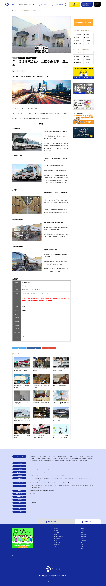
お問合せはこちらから (83, 23)
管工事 (87, 478)
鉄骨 (43, 480)
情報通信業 (78, 34)
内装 (40, 478)
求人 (91, 458)
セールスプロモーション (19, 505)
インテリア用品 (32, 475)
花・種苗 (66, 460)
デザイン (75, 456)
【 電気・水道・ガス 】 (19, 493)
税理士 (46, 472)
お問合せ (55, 546)
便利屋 (56, 458)
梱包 (47, 490)
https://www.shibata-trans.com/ (29, 336)
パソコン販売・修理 (89, 456)
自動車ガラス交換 (50, 460)
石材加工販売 (34, 460)
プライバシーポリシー (58, 542)
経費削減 (55, 540)
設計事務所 (34, 480)
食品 (86, 460)
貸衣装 (70, 460)
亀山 (82, 542)
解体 (30, 480)
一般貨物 (28, 57)
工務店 (60, 478)
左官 (63, 478)
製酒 (83, 485)
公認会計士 (32, 472)
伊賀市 (82, 552)
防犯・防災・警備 (81, 460)
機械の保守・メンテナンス (53, 485)
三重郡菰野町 (83, 540)
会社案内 (55, 534)
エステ (35, 456)
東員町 (82, 532)
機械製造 (60, 485)
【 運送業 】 (22, 57)
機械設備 (69, 478)
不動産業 (88, 40)
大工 (53, 478)
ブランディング (50, 482)
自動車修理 (56, 460)
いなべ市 (82, 530)
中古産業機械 (45, 475)
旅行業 (88, 458)
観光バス (53, 490)
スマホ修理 (70, 456)
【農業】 (19, 502)
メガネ (41, 475)
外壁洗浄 (70, 458)
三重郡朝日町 (83, 536)
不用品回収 (38, 458)
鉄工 (30, 487)
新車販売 (84, 458)
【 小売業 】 (19, 475)
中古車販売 (43, 458)
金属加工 (91, 485)
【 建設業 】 (19, 478)
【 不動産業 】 (19, 466)
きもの (37, 475)
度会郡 (82, 550)
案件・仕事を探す (60, 4)
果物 (33, 502)
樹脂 (46, 485)
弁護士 (36, 472)
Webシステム (32, 482)
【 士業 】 (19, 472)
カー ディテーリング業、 (42, 456)
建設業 (87, 37)
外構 (48, 478)
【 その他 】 (19, 463)
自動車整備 (62, 460)
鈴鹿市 (82, 544)
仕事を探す (56, 530)
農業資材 (86, 485)
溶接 (79, 478)
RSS (14, 555)
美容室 (42, 460)
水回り (73, 478)
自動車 (50, 490)
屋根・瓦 (56, 478)
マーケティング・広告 (66, 482)
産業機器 (64, 485)
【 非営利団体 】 (19, 496)
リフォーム (32, 478)
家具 (55, 475)
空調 (84, 478)
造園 (41, 480)
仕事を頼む (56, 528)
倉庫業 (41, 490)
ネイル (83, 456)
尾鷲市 (82, 557)
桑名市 (15, 57)
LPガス (31, 493)
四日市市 (82, 538)
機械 (66, 478)
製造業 (87, 34)
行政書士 (50, 472)
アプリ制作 (38, 482)
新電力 (34, 493)
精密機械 (68, 485)
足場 (38, 480)
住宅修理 (52, 458)
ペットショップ (32, 458)
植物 (58, 475)
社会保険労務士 (41, 472)
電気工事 (47, 480)
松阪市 (82, 548)
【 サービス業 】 (19, 456)
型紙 (39, 485)
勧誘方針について (57, 544)
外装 (50, 478)
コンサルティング (64, 456)
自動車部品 (62, 475)
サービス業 (78, 43)
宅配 (34, 57)
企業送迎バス (36, 490)
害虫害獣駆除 (75, 458)
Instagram (12, 555)
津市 (82, 546)
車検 (73, 460)
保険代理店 (61, 458)
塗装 (45, 478)
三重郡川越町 (83, 534)
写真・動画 (66, 458)
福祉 (39, 460)
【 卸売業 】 (19, 469)
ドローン (79, 456)
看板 (82, 478)
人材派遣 (48, 458)
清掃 (30, 460)
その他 (87, 43)
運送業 (77, 37)
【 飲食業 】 (19, 499)
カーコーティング (51, 456)
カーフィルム (57, 456)
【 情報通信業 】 (19, 482)
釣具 (76, 460)
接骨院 (80, 458)
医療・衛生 (32, 485)
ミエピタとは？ (57, 532)
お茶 (30, 502)
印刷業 (36, 485)
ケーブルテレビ (43, 482)
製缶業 (77, 485)
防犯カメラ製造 (38, 487)
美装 (90, 478)
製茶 (81, 485)
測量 (76, 478)
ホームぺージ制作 (57, 482)
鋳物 (33, 487)
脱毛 (45, 460)
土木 (42, 478)
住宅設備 (36, 478)
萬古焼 (66, 475)
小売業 (77, 40)
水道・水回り (19, 511)
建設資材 (42, 485)
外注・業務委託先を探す (46, 4)
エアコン (31, 456)
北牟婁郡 (82, 554)
